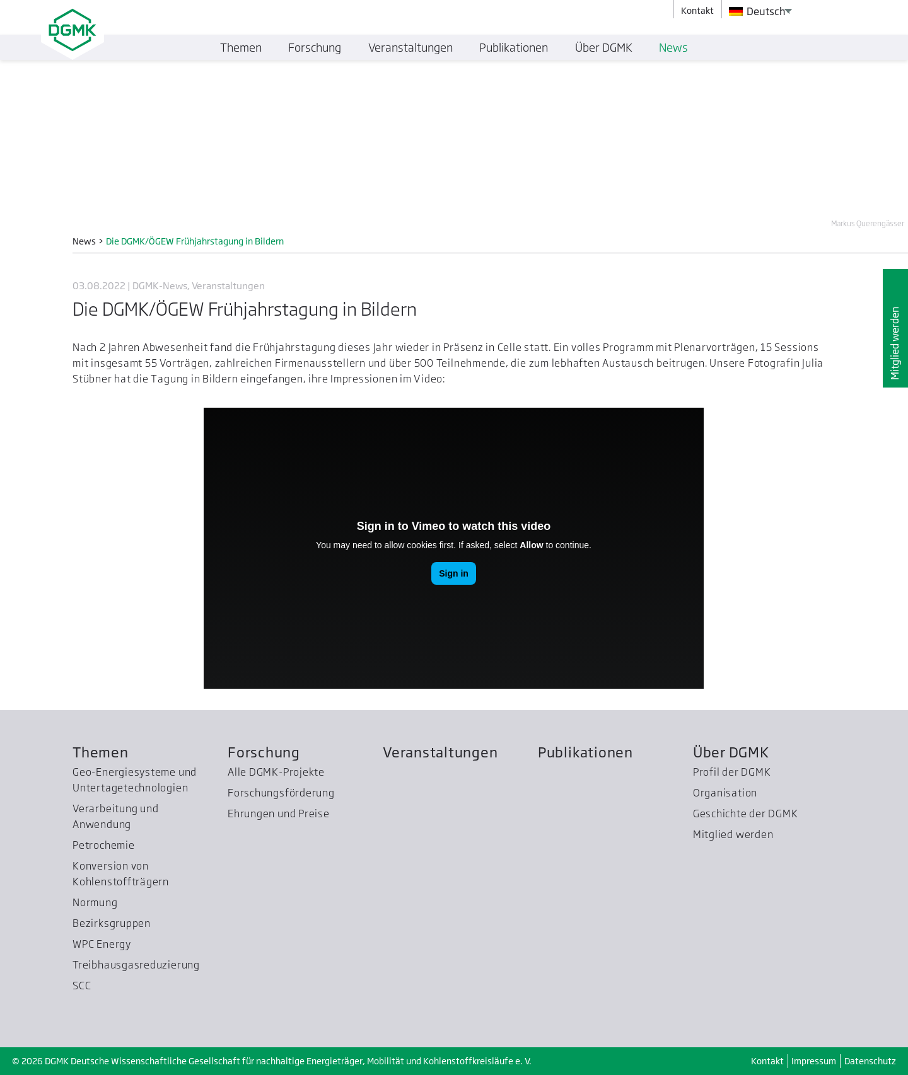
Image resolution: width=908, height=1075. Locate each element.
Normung (95, 902)
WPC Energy (102, 944)
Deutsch (757, 11)
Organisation (725, 792)
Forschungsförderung (281, 792)
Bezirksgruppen (112, 923)
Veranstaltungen (440, 752)
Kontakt (767, 1060)
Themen (101, 752)
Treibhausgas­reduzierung (136, 964)
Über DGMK (731, 752)
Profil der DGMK (732, 772)
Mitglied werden (894, 342)
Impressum (813, 1060)
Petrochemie (103, 845)
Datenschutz (870, 1060)
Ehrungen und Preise (279, 813)
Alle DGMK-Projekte (276, 772)
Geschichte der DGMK (745, 813)
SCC (82, 985)
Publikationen (585, 752)
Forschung (264, 752)
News (673, 47)
